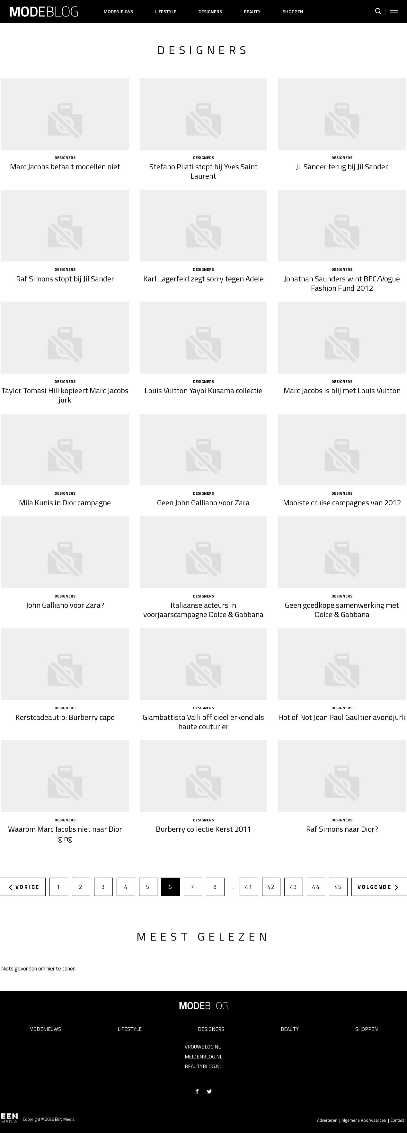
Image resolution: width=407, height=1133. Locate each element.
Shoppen (293, 11)
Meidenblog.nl (203, 1056)
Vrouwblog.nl (203, 1046)
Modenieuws (118, 11)
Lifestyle (165, 11)
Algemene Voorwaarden (363, 1120)
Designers (210, 11)
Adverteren (327, 1120)
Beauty (252, 11)
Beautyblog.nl (203, 1066)
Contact (397, 1120)
